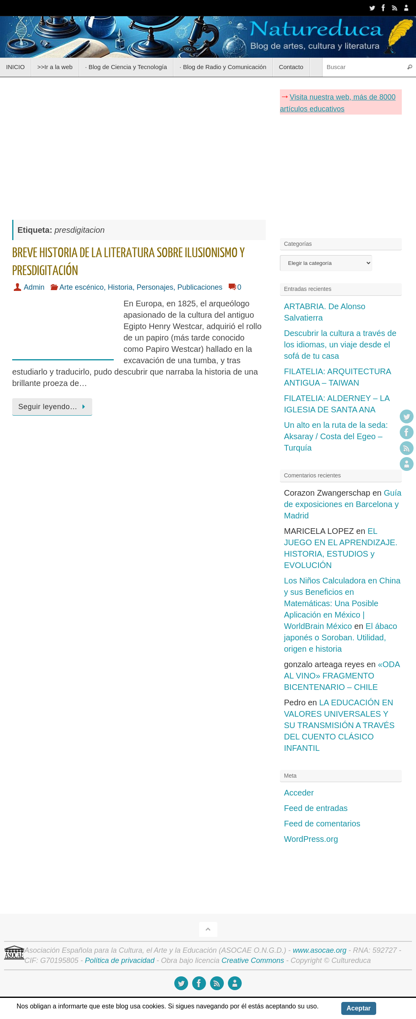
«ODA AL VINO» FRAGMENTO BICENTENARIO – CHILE (342, 676)
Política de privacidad (119, 960)
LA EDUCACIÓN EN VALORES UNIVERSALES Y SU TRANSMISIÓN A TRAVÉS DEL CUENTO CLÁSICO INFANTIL (339, 725)
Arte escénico (81, 287)
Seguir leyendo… (53, 407)
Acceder (299, 792)
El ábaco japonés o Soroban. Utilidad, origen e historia (340, 637)
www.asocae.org (320, 950)
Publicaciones (199, 287)
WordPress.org (311, 839)
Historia (120, 287)
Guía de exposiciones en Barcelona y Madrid (342, 504)
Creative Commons (252, 960)
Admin (34, 287)
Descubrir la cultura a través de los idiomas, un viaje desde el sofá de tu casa (340, 344)
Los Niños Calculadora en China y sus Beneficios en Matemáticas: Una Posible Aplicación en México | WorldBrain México (342, 603)
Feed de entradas (316, 808)
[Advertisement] (139, 144)
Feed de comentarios (322, 823)
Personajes (154, 287)
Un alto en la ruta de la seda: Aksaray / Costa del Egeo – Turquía (336, 436)
